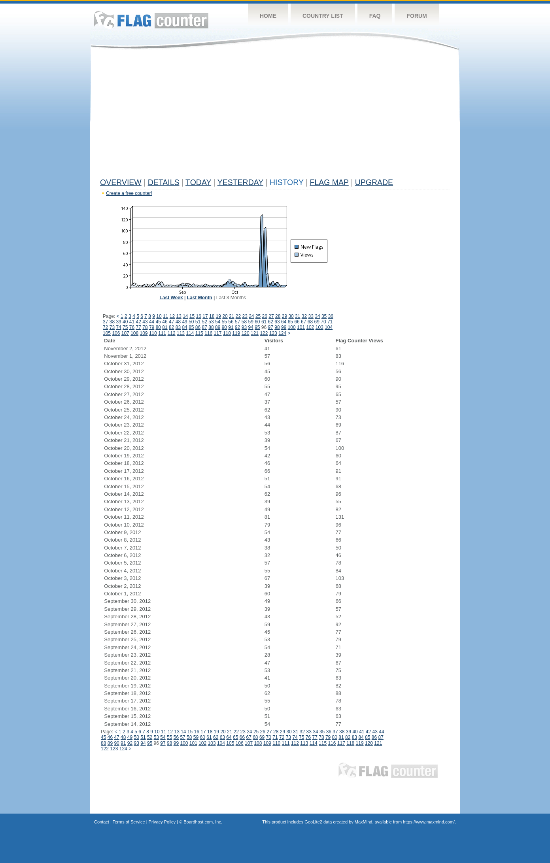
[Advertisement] (275, 115)
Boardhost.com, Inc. (202, 822)
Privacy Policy (162, 822)
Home (268, 16)
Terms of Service (129, 822)
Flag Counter (151, 19)
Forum (416, 16)
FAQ (375, 16)
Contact (101, 822)
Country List (322, 16)
